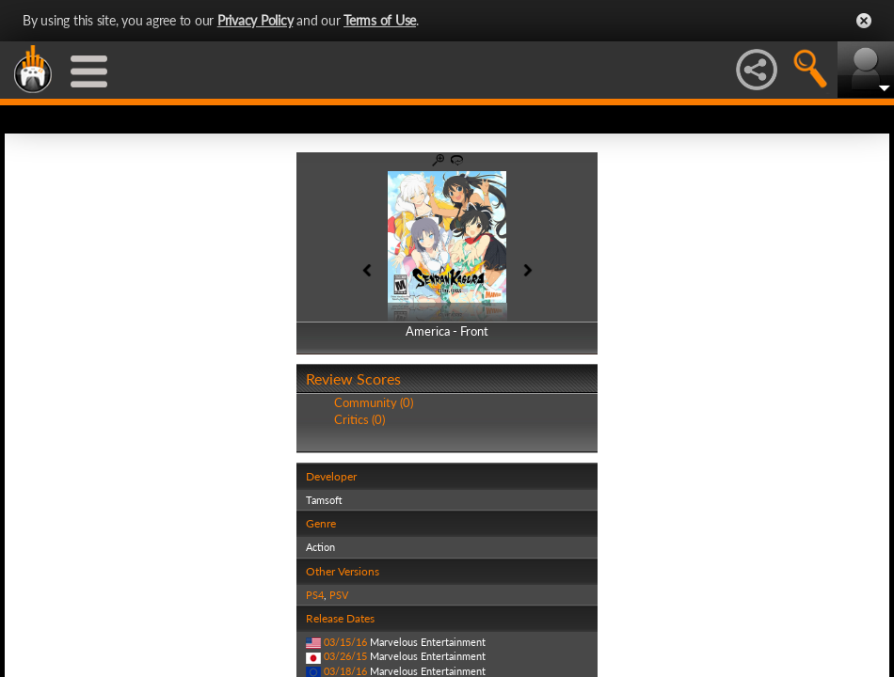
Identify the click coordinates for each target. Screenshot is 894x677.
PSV (338, 595)
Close (863, 20)
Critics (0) (359, 419)
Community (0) (373, 402)
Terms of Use (379, 20)
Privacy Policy (255, 20)
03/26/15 (345, 656)
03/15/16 (345, 642)
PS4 (315, 595)
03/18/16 (345, 671)
